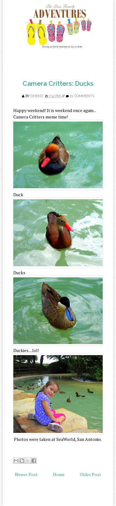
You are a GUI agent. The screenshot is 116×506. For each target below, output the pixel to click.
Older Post (90, 474)
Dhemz (37, 96)
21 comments (82, 96)
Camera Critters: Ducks (58, 83)
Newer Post (26, 474)
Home (59, 474)
